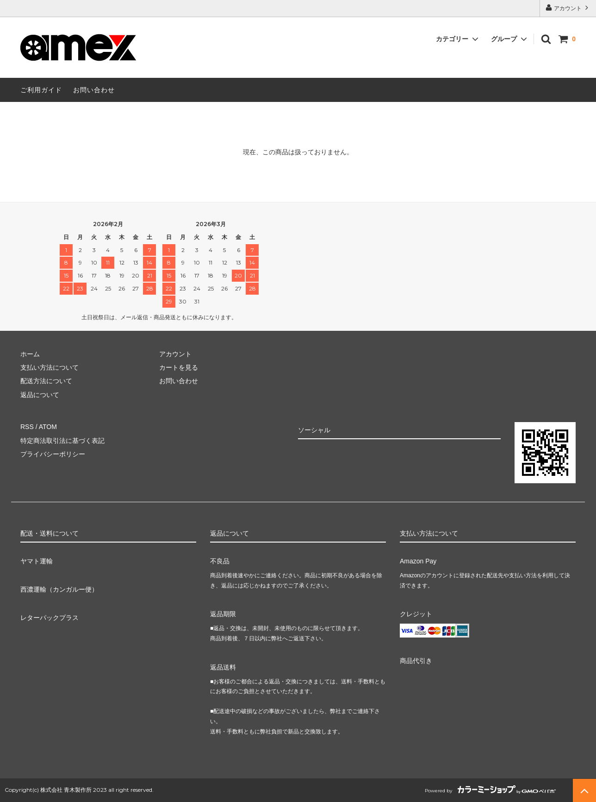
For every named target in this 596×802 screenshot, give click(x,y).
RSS (27, 426)
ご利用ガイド (41, 90)
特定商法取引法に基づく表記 (62, 440)
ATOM (48, 426)
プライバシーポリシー (52, 454)
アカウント (568, 8)
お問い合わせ (94, 90)
